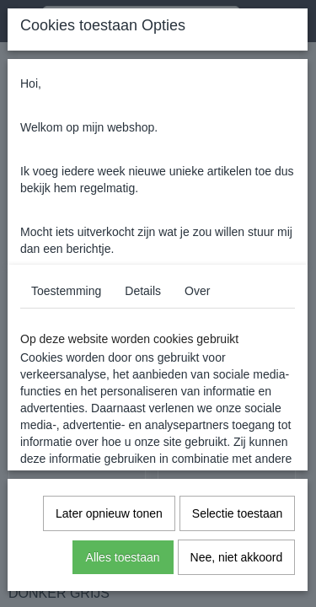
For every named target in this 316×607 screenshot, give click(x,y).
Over (197, 291)
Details (143, 291)
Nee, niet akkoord (236, 557)
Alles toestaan (123, 557)
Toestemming (66, 291)
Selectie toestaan (237, 513)
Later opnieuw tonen (109, 513)
